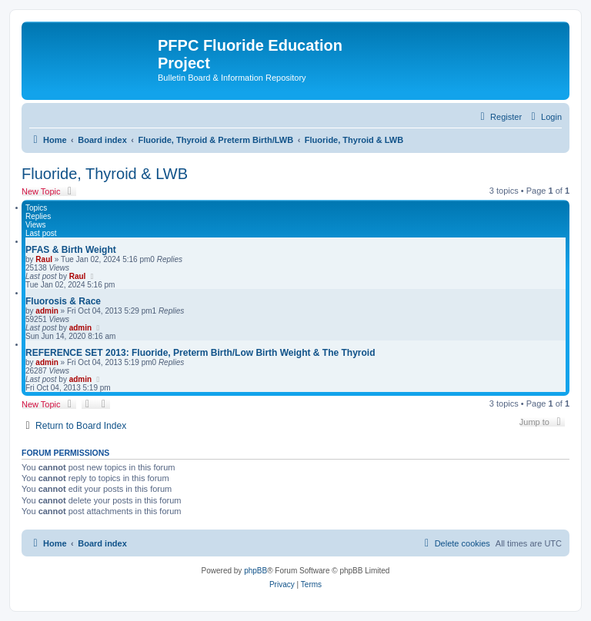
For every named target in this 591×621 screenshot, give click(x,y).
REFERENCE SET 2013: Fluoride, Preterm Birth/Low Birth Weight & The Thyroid (200, 352)
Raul (43, 259)
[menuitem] (544, 117)
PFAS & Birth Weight (70, 249)
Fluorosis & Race (63, 301)
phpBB (255, 570)
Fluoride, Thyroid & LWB (105, 173)
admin (46, 311)
